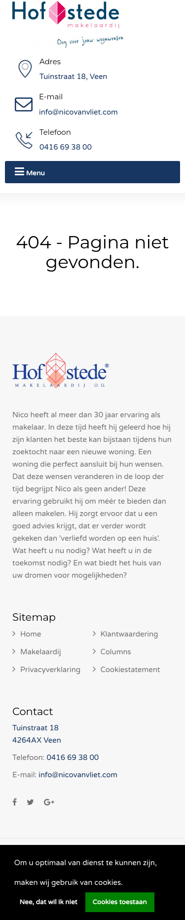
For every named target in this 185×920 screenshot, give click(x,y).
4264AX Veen (36, 740)
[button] (126, 883)
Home (30, 634)
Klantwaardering (129, 634)
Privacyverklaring (50, 669)
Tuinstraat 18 (35, 727)
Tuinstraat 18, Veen (73, 76)
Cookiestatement (130, 669)
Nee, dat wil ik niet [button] (48, 902)
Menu (30, 171)
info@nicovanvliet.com (78, 112)
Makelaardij (40, 651)
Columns (116, 651)
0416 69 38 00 (65, 147)
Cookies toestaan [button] (120, 902)
